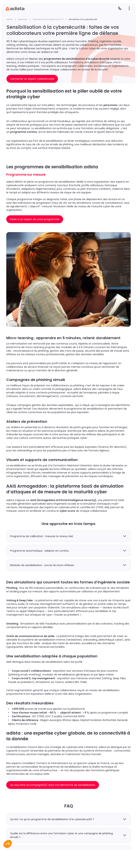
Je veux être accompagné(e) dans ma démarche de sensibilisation (52, 785)
